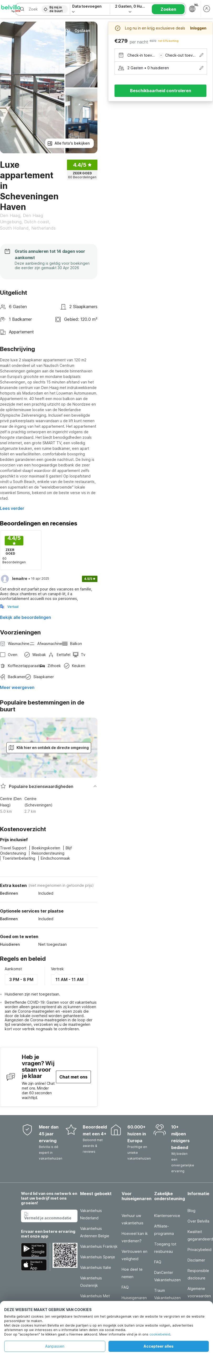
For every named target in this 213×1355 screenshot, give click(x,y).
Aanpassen (54, 1346)
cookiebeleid (159, 1334)
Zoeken (168, 9)
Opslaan (77, 30)
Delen (51, 30)
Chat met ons (73, 1077)
